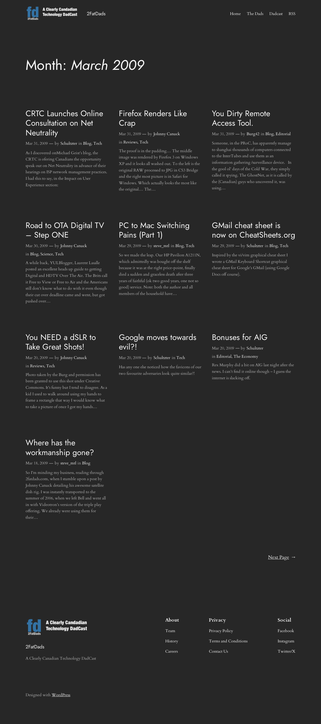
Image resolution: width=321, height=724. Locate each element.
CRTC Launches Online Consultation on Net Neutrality (64, 123)
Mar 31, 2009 (37, 143)
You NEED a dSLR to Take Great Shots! (61, 342)
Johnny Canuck (166, 134)
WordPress (61, 695)
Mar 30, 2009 (37, 246)
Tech (97, 143)
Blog (87, 143)
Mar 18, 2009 (37, 463)
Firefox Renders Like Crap (153, 118)
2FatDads (96, 13)
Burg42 (253, 134)
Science (46, 254)
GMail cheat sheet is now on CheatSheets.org (253, 230)
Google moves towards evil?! (157, 342)
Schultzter (68, 143)
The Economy (245, 356)
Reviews (130, 142)
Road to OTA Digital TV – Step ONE (65, 230)
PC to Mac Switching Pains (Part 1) (154, 230)
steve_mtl (161, 246)
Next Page (281, 557)
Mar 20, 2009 (37, 357)
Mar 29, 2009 (130, 246)
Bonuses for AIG (240, 337)
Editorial (283, 134)
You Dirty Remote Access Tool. (241, 118)
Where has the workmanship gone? (60, 447)
